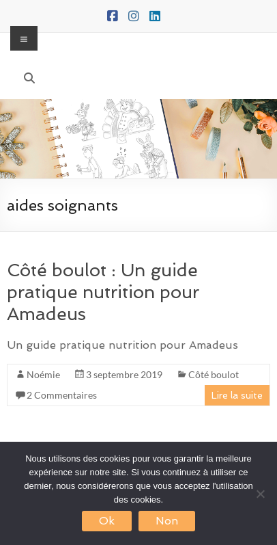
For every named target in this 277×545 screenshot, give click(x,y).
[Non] (260, 494)
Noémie (43, 374)
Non (167, 520)
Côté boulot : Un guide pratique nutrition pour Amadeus (103, 292)
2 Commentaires (62, 395)
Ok (107, 520)
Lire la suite (237, 395)
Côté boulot (213, 374)
